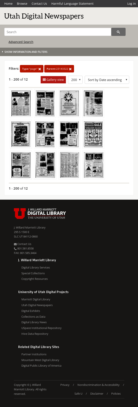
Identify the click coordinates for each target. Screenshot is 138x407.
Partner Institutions (33, 354)
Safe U (78, 393)
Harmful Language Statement (72, 3)
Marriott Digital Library (35, 299)
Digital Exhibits (30, 311)
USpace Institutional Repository (41, 328)
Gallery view (55, 80)
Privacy (65, 385)
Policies (116, 393)
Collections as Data (33, 317)
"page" (31, 68)
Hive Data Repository (34, 334)
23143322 (59, 68)
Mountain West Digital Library (40, 360)
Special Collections (33, 273)
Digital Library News (34, 322)
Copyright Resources (34, 279)
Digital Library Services (35, 267)
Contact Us (39, 3)
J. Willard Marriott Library (30, 227)
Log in (131, 3)
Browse (22, 3)
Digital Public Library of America (41, 365)
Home (8, 3)
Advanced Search (21, 42)
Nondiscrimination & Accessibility (98, 385)
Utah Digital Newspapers (37, 305)
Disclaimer (96, 393)
